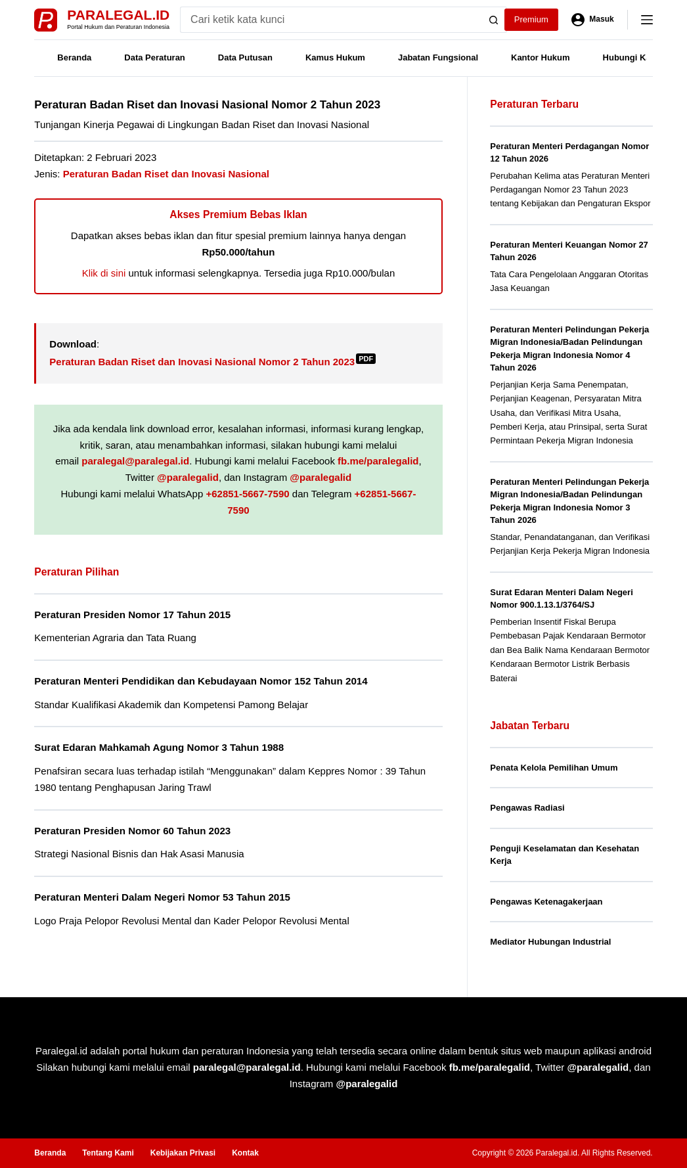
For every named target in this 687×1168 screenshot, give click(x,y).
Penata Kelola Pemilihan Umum (553, 768)
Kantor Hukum (540, 57)
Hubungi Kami (632, 57)
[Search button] (494, 20)
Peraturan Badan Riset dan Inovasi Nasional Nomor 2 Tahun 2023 (212, 361)
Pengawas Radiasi (527, 808)
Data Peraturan (154, 57)
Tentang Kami (107, 1152)
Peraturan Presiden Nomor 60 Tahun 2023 (132, 830)
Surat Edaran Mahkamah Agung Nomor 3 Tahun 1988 (159, 747)
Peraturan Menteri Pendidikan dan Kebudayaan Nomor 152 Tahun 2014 (200, 680)
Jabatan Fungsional (438, 57)
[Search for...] (330, 20)
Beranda (74, 57)
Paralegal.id (118, 14)
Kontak (245, 1152)
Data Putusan (245, 57)
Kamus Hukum (335, 57)
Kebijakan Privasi (182, 1152)
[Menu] (647, 20)
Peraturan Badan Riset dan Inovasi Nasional (166, 173)
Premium (531, 19)
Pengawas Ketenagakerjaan (546, 902)
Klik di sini (104, 273)
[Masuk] (592, 19)
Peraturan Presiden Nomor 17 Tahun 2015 (132, 614)
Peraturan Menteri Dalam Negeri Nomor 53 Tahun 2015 (162, 897)
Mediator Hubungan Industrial (550, 942)
